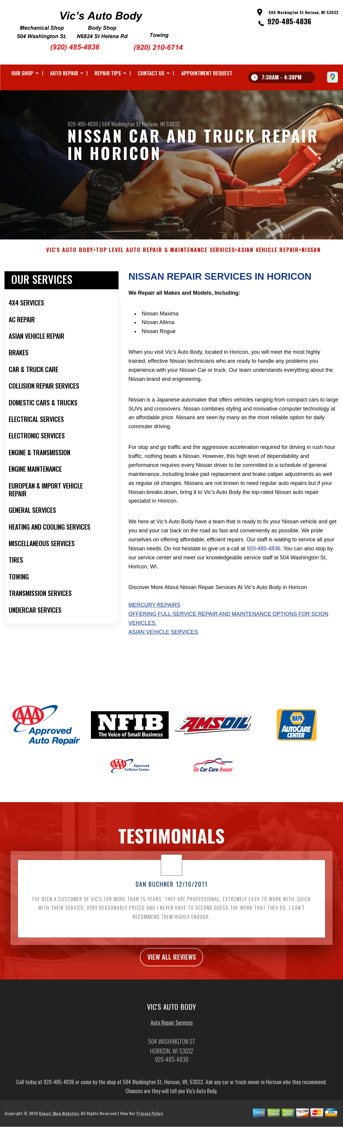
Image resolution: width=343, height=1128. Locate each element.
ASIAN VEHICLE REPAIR (268, 254)
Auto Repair (64, 73)
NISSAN (311, 254)
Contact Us (151, 73)
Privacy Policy (150, 1118)
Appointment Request (206, 73)
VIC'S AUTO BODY (69, 254)
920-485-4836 (289, 21)
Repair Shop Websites (59, 1118)
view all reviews (171, 961)
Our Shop (22, 73)
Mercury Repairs (154, 609)
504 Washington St (121, 124)
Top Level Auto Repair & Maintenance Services (165, 254)
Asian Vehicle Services (163, 636)
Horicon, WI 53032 (161, 124)
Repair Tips (108, 73)
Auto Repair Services (172, 1027)
